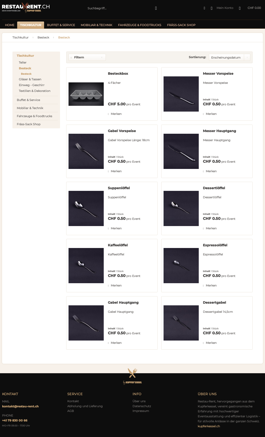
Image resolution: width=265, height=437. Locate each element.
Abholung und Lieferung (85, 406)
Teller (22, 62)
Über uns (139, 401)
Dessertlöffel (214, 188)
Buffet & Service (28, 100)
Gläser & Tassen (30, 79)
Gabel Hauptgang (123, 303)
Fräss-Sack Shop (28, 124)
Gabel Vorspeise (122, 131)
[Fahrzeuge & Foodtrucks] (139, 25)
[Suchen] (156, 8)
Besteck (25, 68)
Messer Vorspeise (218, 74)
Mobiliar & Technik (30, 108)
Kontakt (73, 401)
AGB (70, 411)
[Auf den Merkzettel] (114, 113)
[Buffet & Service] (61, 25)
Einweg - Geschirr (32, 85)
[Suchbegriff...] (122, 8)
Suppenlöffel (119, 188)
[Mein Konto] (222, 8)
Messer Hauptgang (219, 131)
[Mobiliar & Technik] (96, 25)
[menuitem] (122, 8)
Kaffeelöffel (118, 245)
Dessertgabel (214, 303)
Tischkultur (25, 56)
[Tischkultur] (30, 25)
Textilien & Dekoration (34, 91)
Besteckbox (118, 74)
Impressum (140, 411)
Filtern (77, 57)
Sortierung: (197, 57)
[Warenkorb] (250, 8)
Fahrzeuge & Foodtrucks (34, 116)
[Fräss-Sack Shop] (181, 25)
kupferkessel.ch (209, 426)
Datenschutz (141, 406)
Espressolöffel (215, 245)
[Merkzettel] (204, 8)
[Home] (9, 25)
